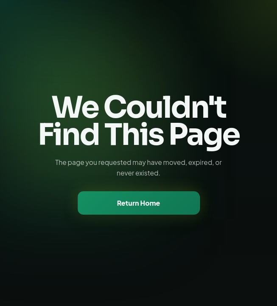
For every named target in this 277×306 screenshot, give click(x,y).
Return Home (138, 202)
